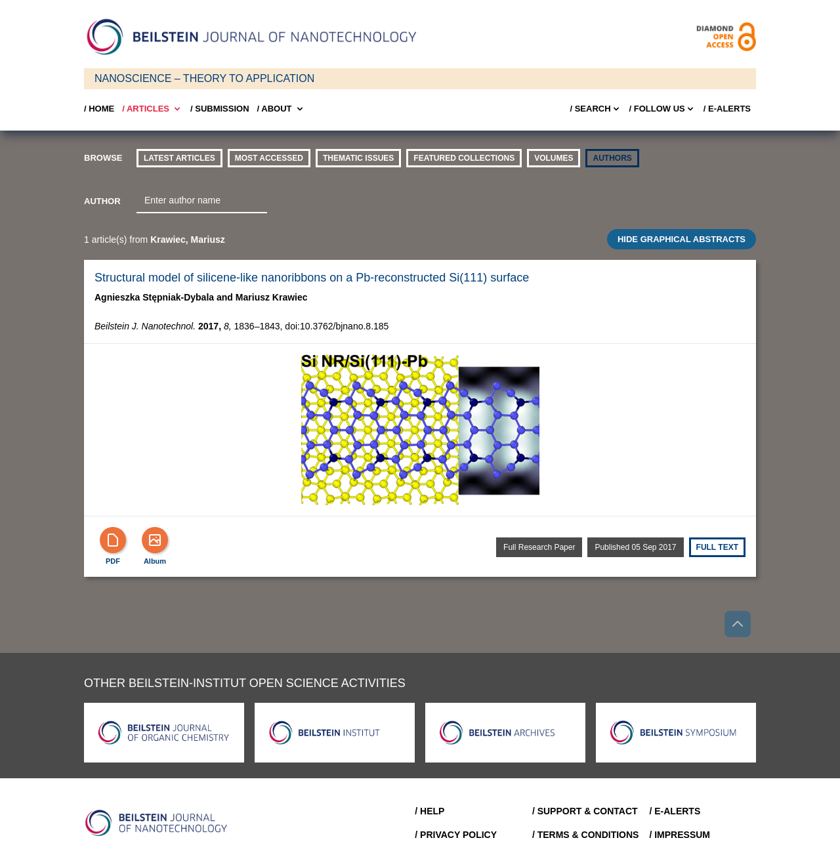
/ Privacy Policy (456, 834)
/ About (281, 109)
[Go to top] (737, 624)
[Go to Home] (160, 823)
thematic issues (358, 158)
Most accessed (269, 158)
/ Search (595, 109)
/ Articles (152, 109)
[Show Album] (155, 540)
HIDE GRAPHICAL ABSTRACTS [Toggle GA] (682, 239)
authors (612, 158)
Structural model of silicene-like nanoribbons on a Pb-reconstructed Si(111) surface (311, 277)
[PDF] (113, 540)
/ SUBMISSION (219, 109)
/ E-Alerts (727, 109)
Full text (717, 547)
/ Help (429, 811)
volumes (553, 158)
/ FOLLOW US (662, 109)
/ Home (99, 109)
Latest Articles (179, 158)
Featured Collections (463, 158)
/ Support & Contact (585, 811)
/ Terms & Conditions (585, 834)
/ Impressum (679, 834)
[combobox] (201, 200)
